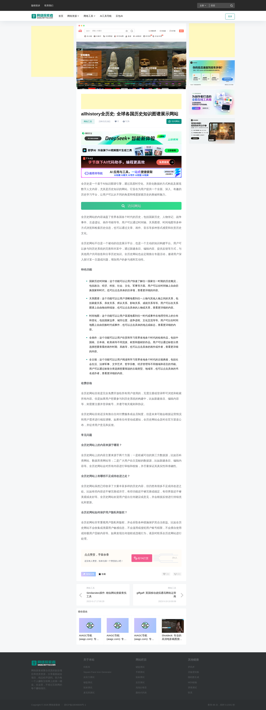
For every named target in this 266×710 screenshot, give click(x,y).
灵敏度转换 (193, 672)
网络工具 (90, 16)
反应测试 (140, 682)
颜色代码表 (141, 692)
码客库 (86, 667)
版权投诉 (35, 5)
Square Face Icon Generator (97, 672)
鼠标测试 (87, 687)
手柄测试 (140, 672)
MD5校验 (192, 682)
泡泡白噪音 (141, 687)
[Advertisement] (52, 51)
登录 (230, 16)
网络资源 (73, 16)
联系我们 (48, 5)
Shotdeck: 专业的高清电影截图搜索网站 (172, 639)
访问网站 (174, 121)
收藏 (102, 574)
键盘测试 (87, 682)
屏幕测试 (192, 687)
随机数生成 (193, 677)
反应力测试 (88, 677)
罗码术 (191, 667)
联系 (190, 692)
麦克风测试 (88, 692)
